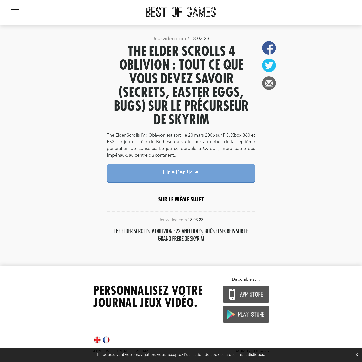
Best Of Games (181, 12)
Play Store (245, 314)
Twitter (269, 65)
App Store (244, 294)
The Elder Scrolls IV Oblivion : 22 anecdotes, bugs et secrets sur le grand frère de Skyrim (181, 234)
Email (269, 83)
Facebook (269, 47)
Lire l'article (181, 173)
